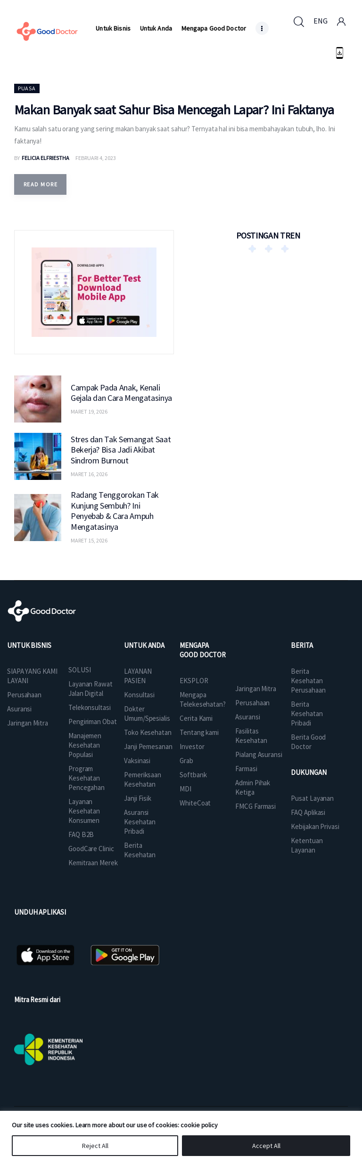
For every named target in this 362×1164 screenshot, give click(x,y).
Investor (192, 746)
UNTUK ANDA (144, 645)
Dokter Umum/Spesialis (147, 713)
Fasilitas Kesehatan (251, 735)
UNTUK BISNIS (29, 645)
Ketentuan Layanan (306, 845)
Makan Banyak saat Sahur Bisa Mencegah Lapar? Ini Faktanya (174, 109)
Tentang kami (199, 732)
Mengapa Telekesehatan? (203, 699)
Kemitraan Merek (93, 862)
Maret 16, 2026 (89, 474)
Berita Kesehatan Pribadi (306, 713)
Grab (186, 760)
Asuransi (19, 708)
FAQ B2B (81, 834)
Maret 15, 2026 (89, 540)
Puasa (27, 88)
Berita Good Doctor (308, 742)
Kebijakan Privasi (315, 826)
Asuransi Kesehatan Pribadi (140, 822)
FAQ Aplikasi (308, 812)
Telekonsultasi (89, 707)
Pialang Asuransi (258, 754)
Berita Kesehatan (140, 850)
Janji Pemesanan (148, 746)
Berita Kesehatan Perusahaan (308, 680)
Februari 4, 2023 (95, 157)
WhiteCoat (195, 802)
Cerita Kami (196, 718)
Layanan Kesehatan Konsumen (84, 811)
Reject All (95, 1145)
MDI (185, 788)
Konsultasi (139, 694)
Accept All (266, 1145)
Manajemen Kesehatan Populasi (84, 745)
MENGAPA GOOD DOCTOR (203, 650)
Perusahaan (24, 694)
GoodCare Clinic (91, 848)
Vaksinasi (137, 760)
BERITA (302, 645)
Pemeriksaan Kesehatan (142, 779)
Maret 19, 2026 (89, 411)
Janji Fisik (137, 798)
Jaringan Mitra (27, 722)
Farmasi (246, 768)
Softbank (193, 774)
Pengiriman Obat (92, 721)
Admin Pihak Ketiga (252, 787)
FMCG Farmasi (255, 806)
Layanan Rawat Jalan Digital (90, 688)
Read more (41, 184)
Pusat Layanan (312, 798)
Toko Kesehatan (148, 732)
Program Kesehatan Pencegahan (86, 778)
